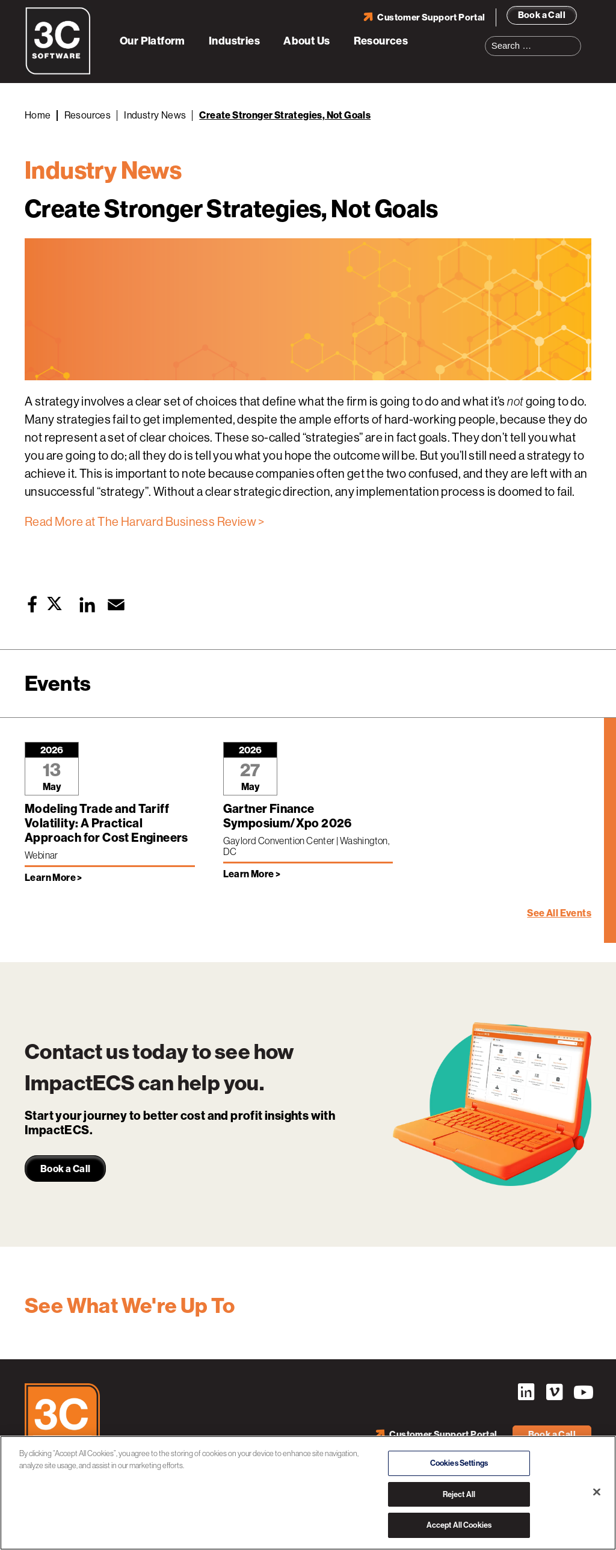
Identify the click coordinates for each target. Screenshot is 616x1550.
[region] (308, 1493)
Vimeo (554, 1392)
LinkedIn (526, 1392)
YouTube (582, 1392)
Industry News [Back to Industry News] (155, 115)
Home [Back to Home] (38, 115)
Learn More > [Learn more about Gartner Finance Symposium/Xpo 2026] (252, 874)
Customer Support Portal (431, 17)
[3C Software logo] (58, 72)
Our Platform (152, 41)
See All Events (559, 913)
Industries (234, 41)
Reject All (459, 1494)
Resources (381, 41)
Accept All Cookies (459, 1525)
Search (575, 38)
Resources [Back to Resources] (87, 115)
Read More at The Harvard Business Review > (145, 522)
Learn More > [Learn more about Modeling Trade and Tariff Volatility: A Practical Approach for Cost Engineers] (53, 877)
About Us (306, 41)
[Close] (597, 1492)
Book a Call (541, 15)
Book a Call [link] (65, 1169)
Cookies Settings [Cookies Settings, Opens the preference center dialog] (459, 1463)
